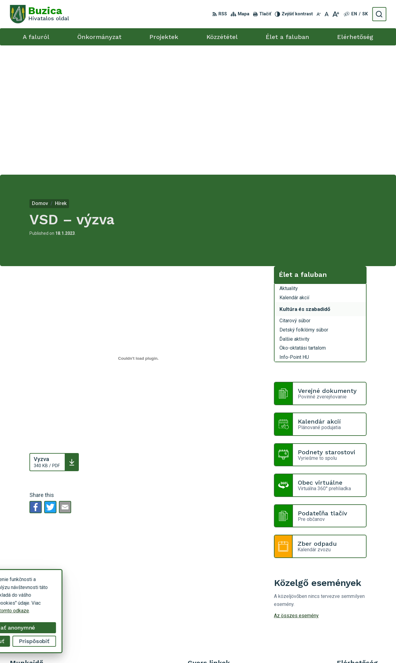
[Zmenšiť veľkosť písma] (319, 14)
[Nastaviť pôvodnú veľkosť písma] (326, 14)
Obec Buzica (287, 646)
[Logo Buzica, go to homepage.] (39, 14)
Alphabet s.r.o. (219, 646)
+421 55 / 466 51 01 (359, 594)
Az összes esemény (296, 486)
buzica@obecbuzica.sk (361, 601)
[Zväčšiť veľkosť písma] (335, 14)
